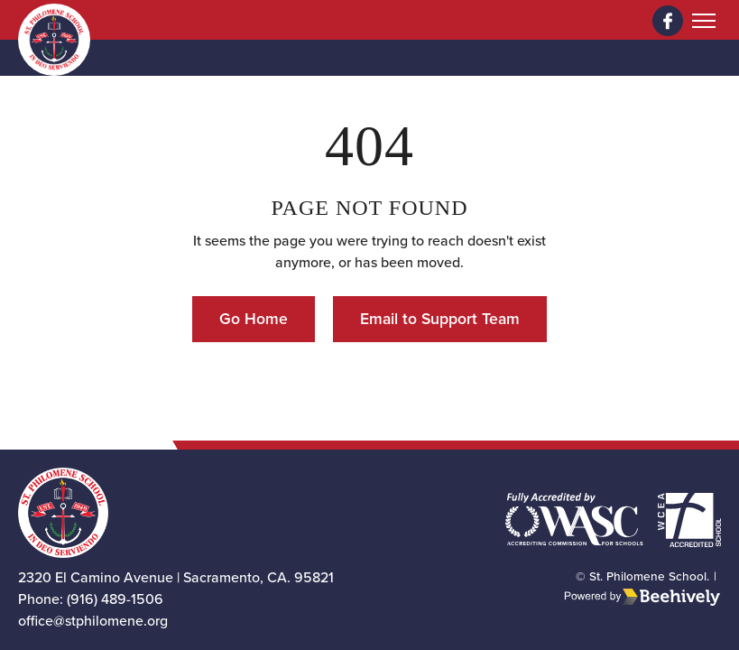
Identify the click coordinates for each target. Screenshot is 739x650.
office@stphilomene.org (93, 620)
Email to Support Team (440, 318)
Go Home (253, 318)
